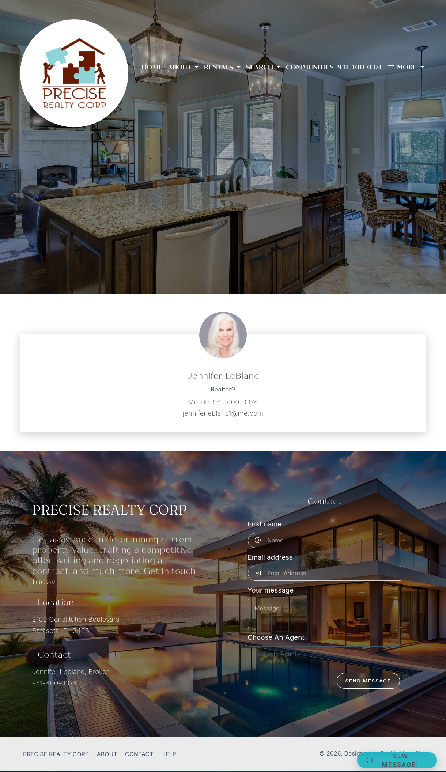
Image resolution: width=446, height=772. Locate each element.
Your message (271, 590)
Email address (270, 557)
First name (265, 524)
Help (168, 754)
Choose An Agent (276, 637)
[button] (397, 760)
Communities (310, 67)
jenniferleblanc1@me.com (223, 413)
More (403, 67)
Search (260, 67)
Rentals (219, 67)
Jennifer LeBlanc (223, 376)
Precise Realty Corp (56, 754)
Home (151, 67)
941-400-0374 (359, 67)
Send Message (368, 681)
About (180, 67)
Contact (139, 754)
